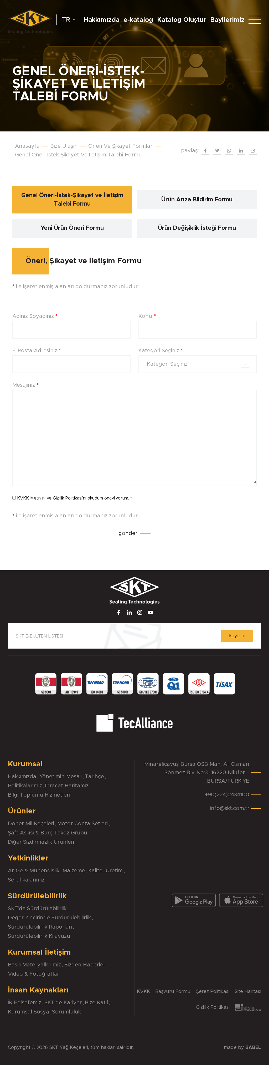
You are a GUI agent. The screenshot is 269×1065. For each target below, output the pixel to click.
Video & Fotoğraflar (33, 974)
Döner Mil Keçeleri (31, 823)
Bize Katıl (96, 1002)
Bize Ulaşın (64, 146)
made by (242, 1047)
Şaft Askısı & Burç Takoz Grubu (47, 832)
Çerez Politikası (212, 991)
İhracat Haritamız (67, 785)
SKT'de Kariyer (63, 1002)
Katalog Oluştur (181, 20)
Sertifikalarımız (26, 880)
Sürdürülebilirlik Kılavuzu (39, 936)
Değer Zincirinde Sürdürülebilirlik (49, 917)
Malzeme (74, 870)
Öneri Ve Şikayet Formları (120, 146)
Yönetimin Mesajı (60, 776)
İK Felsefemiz (24, 1002)
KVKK (143, 991)
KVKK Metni (29, 498)
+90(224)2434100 (227, 794)
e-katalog (138, 20)
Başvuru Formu (172, 991)
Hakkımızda (102, 20)
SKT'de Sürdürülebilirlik (37, 908)
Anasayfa (27, 146)
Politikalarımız (25, 785)
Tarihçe (94, 776)
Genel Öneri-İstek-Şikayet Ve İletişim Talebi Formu (78, 154)
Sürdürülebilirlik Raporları (40, 927)
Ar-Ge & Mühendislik (33, 870)
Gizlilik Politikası (67, 498)
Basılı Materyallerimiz (34, 964)
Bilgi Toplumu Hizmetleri (39, 795)
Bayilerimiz (227, 20)
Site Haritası (248, 991)
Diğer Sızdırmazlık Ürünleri (41, 842)
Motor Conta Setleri (82, 823)
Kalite (95, 870)
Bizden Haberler (84, 964)
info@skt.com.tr (229, 808)
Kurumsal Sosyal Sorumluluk (44, 1012)
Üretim (114, 870)
